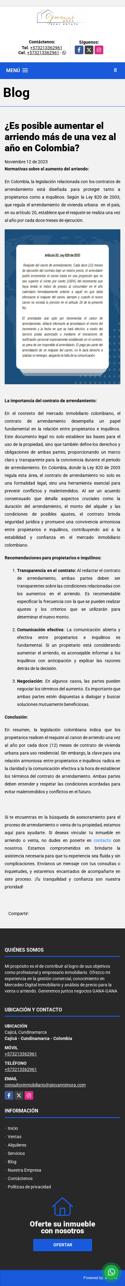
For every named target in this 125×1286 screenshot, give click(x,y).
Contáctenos (20, 1178)
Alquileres (17, 1145)
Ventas (14, 1136)
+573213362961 (46, 47)
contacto (102, 840)
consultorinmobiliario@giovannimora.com (45, 1084)
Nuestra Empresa (24, 1170)
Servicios (16, 1153)
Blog (12, 1161)
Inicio (13, 1128)
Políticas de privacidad (29, 1186)
